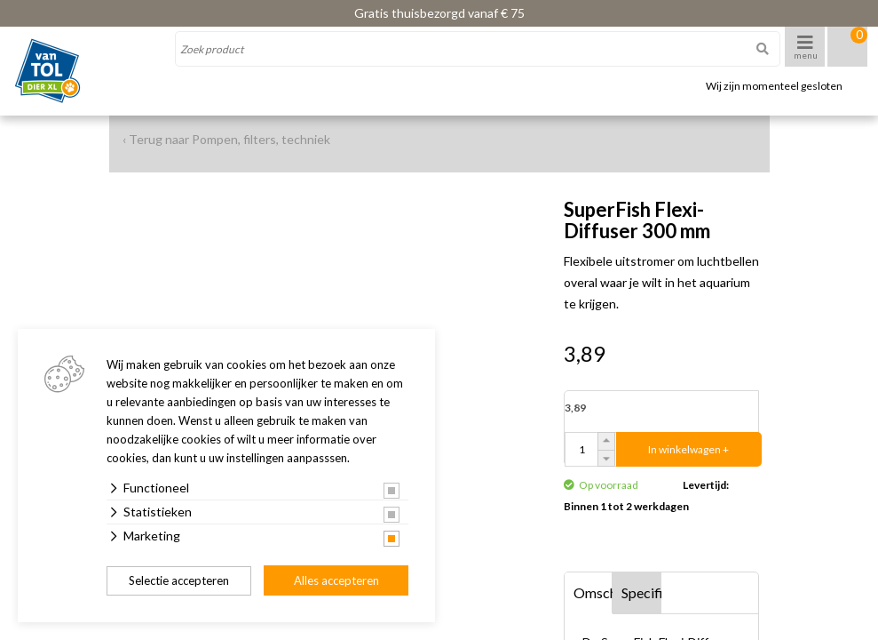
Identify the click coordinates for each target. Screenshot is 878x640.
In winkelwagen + (688, 449)
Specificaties (641, 592)
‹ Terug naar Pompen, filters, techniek (226, 139)
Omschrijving (593, 592)
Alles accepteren (336, 580)
